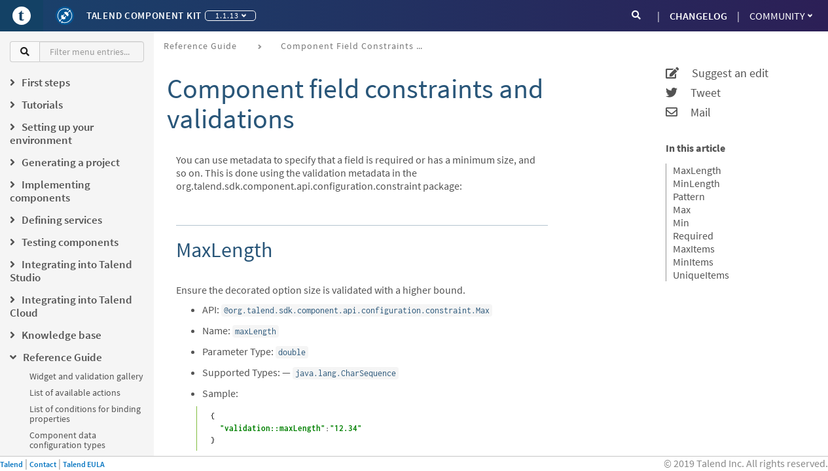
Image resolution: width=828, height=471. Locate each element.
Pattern (689, 196)
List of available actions (74, 392)
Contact (42, 464)
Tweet (693, 92)
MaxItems (694, 248)
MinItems (693, 261)
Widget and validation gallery (86, 376)
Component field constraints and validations (358, 46)
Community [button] (780, 15)
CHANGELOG (698, 15)
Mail (688, 112)
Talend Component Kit (144, 15)
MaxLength (697, 170)
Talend (11, 464)
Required (693, 235)
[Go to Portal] (21, 15)
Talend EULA (84, 464)
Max (682, 209)
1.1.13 (230, 15)
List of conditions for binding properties (85, 414)
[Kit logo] (64, 15)
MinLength (696, 183)
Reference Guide (200, 46)
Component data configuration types (67, 440)
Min (681, 222)
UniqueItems (701, 274)
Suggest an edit (717, 73)
